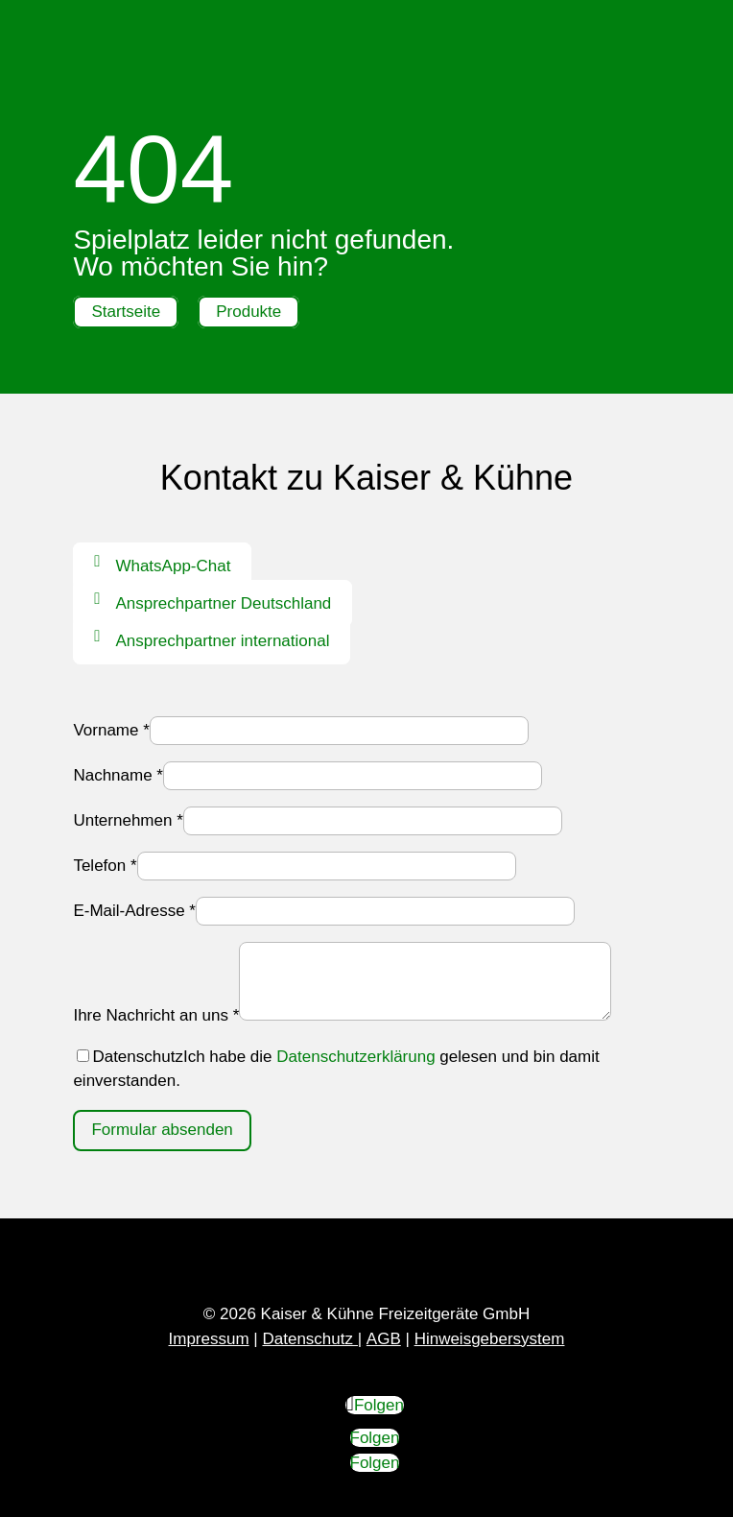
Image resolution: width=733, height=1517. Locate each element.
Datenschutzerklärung (355, 1056)
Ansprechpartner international (222, 641)
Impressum (209, 1339)
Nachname (118, 775)
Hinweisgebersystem (489, 1339)
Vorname (111, 730)
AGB (383, 1339)
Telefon (104, 865)
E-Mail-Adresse (134, 911)
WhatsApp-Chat (172, 566)
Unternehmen (127, 820)
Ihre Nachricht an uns (156, 1015)
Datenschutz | (312, 1339)
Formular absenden (161, 1129)
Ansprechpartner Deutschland (223, 603)
